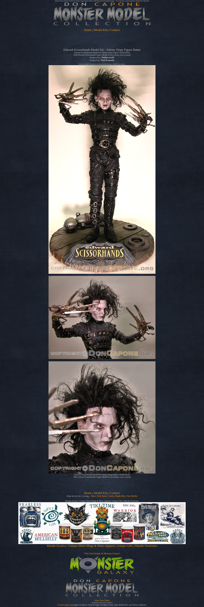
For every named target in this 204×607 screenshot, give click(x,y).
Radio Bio (120, 496)
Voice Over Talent (102, 600)
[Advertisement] (102, 40)
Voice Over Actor (99, 496)
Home (88, 30)
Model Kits (101, 30)
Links (111, 496)
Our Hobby (132, 496)
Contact (115, 30)
